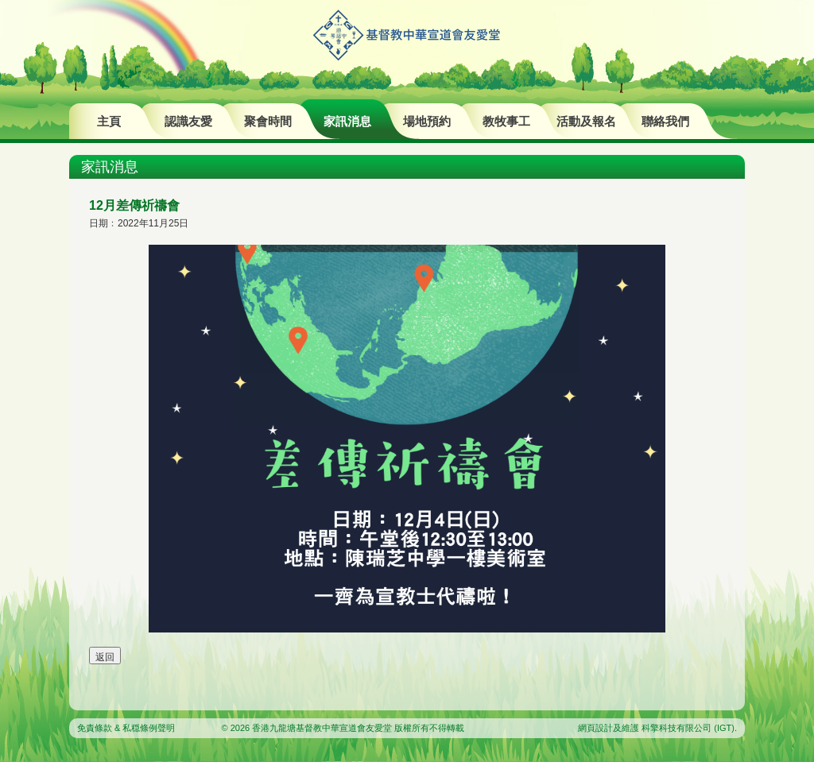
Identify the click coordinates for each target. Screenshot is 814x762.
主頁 (109, 121)
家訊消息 (347, 121)
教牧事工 (506, 121)
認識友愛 (188, 121)
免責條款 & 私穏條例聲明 (126, 728)
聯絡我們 (665, 121)
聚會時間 (268, 121)
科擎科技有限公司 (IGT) (688, 728)
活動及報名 (586, 121)
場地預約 (427, 121)
